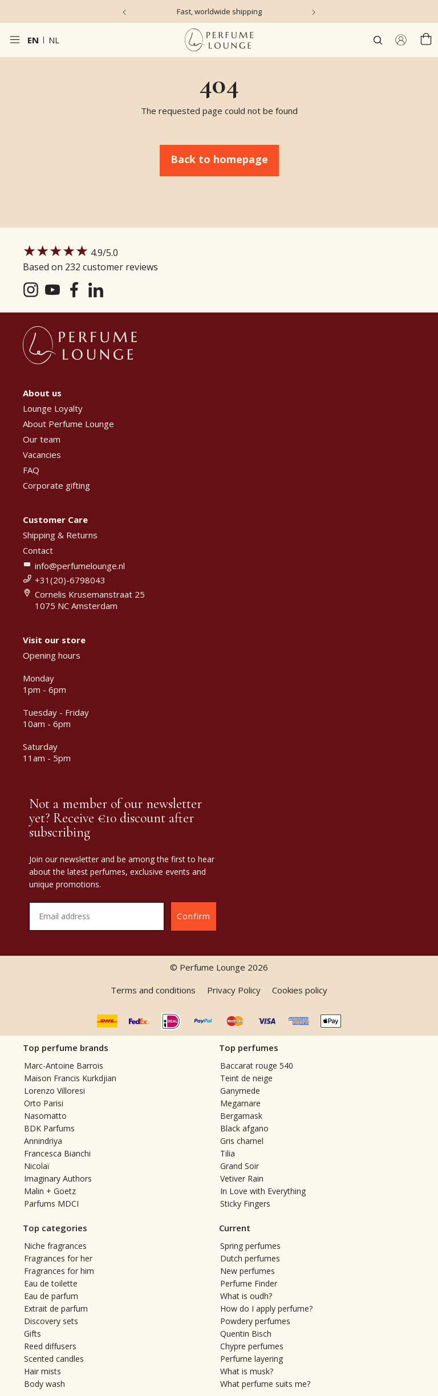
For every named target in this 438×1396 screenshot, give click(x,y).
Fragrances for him (59, 1270)
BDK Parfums (49, 1128)
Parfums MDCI (51, 1203)
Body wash (44, 1383)
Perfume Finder (248, 1283)
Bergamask (241, 1115)
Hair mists (42, 1371)
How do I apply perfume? (266, 1308)
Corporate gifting (56, 485)
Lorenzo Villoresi (54, 1090)
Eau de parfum (51, 1296)
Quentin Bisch (245, 1333)
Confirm (193, 916)
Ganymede (240, 1090)
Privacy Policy (234, 990)
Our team (41, 439)
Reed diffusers (50, 1346)
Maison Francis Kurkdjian (70, 1078)
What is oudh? (246, 1296)
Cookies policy (299, 990)
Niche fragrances (55, 1245)
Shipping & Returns (60, 535)
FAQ (31, 470)
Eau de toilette (51, 1283)
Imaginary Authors (58, 1178)
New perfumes (247, 1270)
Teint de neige (246, 1078)
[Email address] (96, 916)
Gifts (32, 1333)
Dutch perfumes (250, 1258)
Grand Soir (239, 1165)
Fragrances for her (58, 1258)
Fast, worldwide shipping (219, 11)
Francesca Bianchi (57, 1153)
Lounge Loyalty (53, 408)
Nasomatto (45, 1115)
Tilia (227, 1153)
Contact (38, 550)
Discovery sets (51, 1321)
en (33, 40)
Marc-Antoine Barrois (63, 1065)
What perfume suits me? (265, 1383)
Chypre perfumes (251, 1346)
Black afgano (244, 1128)
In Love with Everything (263, 1191)
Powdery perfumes (255, 1321)
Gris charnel (241, 1140)
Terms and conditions (153, 990)
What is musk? (246, 1371)
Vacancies (42, 454)
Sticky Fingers (245, 1203)
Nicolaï (37, 1165)
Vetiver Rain (241, 1178)
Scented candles (54, 1358)
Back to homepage (219, 159)
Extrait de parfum (56, 1308)
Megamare (240, 1103)
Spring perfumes (250, 1245)
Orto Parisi (43, 1103)
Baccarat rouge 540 (256, 1065)
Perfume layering (251, 1358)
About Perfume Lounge (68, 423)
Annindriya (43, 1140)
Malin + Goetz (50, 1191)
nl (53, 40)
